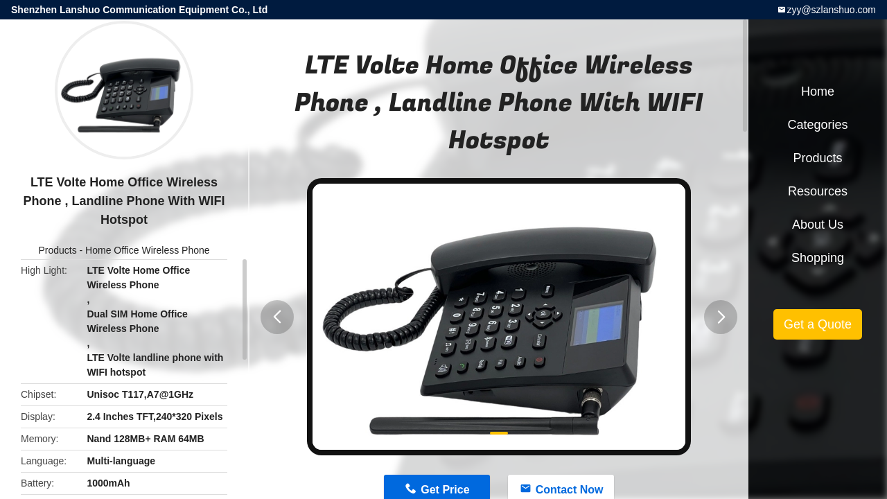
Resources (818, 191)
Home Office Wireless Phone (147, 250)
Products (57, 250)
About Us (817, 224)
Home (817, 91)
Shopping (817, 258)
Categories (817, 125)
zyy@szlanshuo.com (831, 9)
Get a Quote (818, 324)
